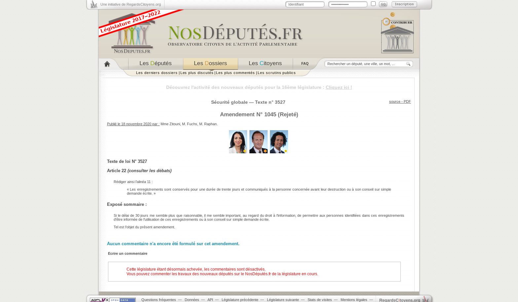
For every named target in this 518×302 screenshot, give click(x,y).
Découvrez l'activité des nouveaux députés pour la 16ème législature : (259, 87)
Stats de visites (320, 300)
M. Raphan (208, 124)
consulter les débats (149, 170)
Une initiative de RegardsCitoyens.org (130, 4)
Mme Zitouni (170, 124)
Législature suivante (283, 300)
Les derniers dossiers (157, 73)
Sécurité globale (229, 102)
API (210, 300)
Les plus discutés (197, 73)
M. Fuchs (189, 124)
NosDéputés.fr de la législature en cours (281, 274)
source (394, 101)
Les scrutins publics (277, 73)
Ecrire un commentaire (127, 253)
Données (192, 300)
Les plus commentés (235, 73)
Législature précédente (240, 300)
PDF (407, 101)
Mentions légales (354, 300)
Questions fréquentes (158, 300)
